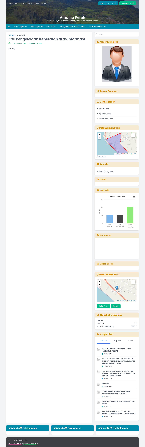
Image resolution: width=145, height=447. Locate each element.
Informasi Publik (97, 26)
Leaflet (117, 154)
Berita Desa (13, 3)
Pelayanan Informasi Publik (73, 26)
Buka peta (101, 156)
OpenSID (133, 154)
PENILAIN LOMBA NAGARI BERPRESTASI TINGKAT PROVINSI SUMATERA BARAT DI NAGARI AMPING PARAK (118, 361)
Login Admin (128, 3)
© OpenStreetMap (125, 154)
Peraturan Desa (41, 3)
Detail (115, 306)
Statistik (103, 190)
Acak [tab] (130, 340)
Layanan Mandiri (108, 3)
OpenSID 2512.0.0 (29, 443)
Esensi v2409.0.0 (14, 443)
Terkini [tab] (104, 340)
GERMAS (105, 383)
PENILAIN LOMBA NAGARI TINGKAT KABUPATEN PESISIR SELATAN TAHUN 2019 (119, 412)
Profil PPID (51, 26)
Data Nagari (36, 26)
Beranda (12, 35)
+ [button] (99, 134)
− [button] (99, 137)
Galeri (101, 179)
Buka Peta (103, 306)
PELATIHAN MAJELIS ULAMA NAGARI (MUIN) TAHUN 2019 (116, 350)
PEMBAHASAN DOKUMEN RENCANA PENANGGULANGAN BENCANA (116, 392)
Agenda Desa (26, 3)
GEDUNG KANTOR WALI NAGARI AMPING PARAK (118, 402)
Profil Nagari (20, 26)
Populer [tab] (117, 340)
